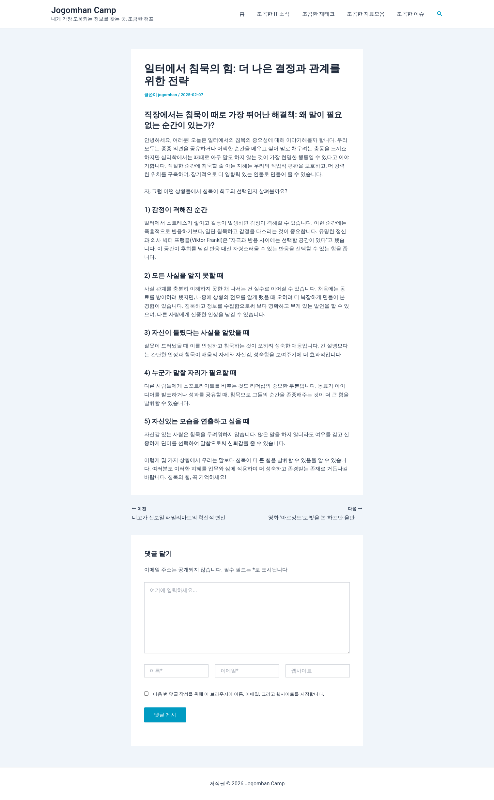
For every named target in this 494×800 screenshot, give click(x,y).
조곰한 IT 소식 (279, 14)
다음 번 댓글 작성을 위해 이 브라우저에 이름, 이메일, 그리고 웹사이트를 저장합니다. (238, 694)
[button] (440, 14)
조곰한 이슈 (411, 14)
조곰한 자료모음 (368, 14)
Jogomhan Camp (83, 10)
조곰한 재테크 (322, 14)
